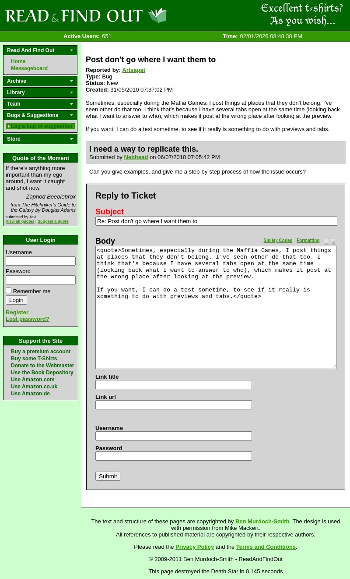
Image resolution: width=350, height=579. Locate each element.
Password (18, 271)
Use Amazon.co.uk (34, 387)
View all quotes (20, 221)
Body (105, 241)
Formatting (308, 240)
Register (17, 312)
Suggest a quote (53, 221)
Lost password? (27, 319)
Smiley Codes (278, 240)
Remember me (32, 291)
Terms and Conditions (266, 546)
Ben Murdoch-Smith (262, 521)
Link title (107, 376)
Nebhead (136, 157)
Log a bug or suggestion (41, 126)
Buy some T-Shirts (34, 358)
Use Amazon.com (33, 380)
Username (19, 252)
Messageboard (29, 68)
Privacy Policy (194, 546)
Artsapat (133, 70)
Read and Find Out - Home (131, 15)
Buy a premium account (40, 351)
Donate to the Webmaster (42, 365)
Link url (105, 397)
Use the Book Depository (42, 372)
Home (18, 61)
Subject (109, 211)
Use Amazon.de (30, 394)
